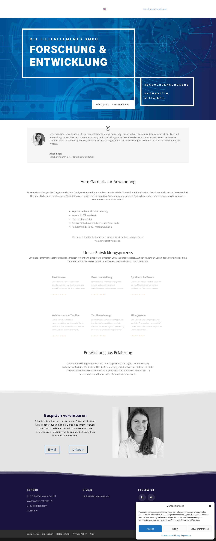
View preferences (200, 528)
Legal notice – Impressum (40, 533)
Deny (175, 528)
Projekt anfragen (112, 104)
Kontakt (185, 9)
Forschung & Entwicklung (155, 9)
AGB (92, 533)
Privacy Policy (80, 533)
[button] (210, 505)
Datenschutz (62, 533)
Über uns (174, 9)
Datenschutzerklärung (170, 535)
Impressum (186, 535)
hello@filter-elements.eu (96, 496)
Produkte (133, 9)
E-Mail (52, 449)
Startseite (120, 9)
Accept (150, 528)
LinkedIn (78, 449)
